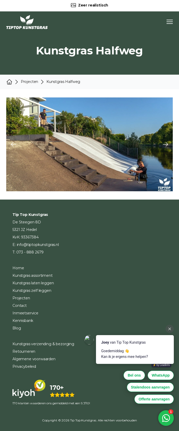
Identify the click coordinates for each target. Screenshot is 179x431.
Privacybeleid (24, 366)
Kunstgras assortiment (32, 275)
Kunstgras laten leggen (33, 283)
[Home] (27, 22)
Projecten (21, 298)
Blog (16, 328)
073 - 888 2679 (30, 252)
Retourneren (23, 351)
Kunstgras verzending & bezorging (43, 344)
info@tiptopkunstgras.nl (38, 244)
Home (18, 268)
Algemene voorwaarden (34, 359)
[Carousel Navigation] (89, 144)
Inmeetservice (25, 313)
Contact (19, 305)
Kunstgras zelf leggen (31, 290)
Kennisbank (22, 320)
